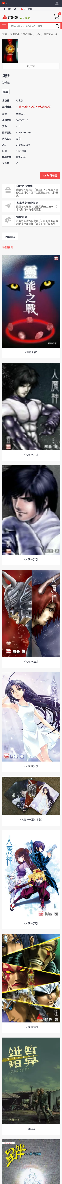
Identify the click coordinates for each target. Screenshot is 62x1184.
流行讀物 (27, 34)
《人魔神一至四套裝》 (31, 819)
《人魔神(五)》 (31, 923)
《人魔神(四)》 (31, 766)
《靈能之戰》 (31, 352)
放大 (31, 66)
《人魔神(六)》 (31, 1027)
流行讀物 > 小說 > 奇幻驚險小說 (35, 106)
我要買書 (15, 34)
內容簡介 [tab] (10, 236)
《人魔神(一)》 (31, 454)
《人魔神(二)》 (31, 559)
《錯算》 (31, 1129)
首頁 (4, 34)
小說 (38, 34)
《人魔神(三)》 (31, 661)
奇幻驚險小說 (51, 34)
